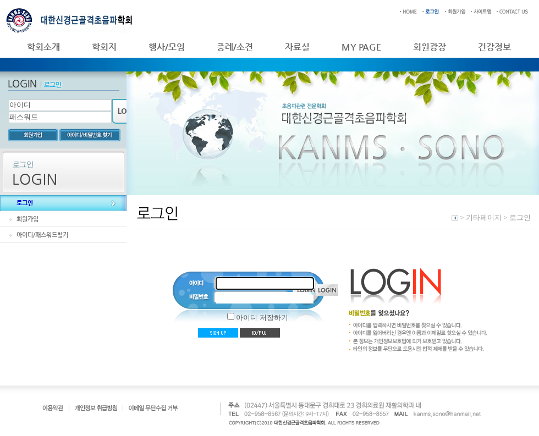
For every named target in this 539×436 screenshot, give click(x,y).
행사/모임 (166, 47)
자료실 (297, 47)
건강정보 (494, 47)
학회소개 (43, 47)
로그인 (24, 203)
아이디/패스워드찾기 (42, 235)
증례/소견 (235, 47)
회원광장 (429, 47)
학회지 (104, 47)
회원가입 (27, 219)
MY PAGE (361, 47)
